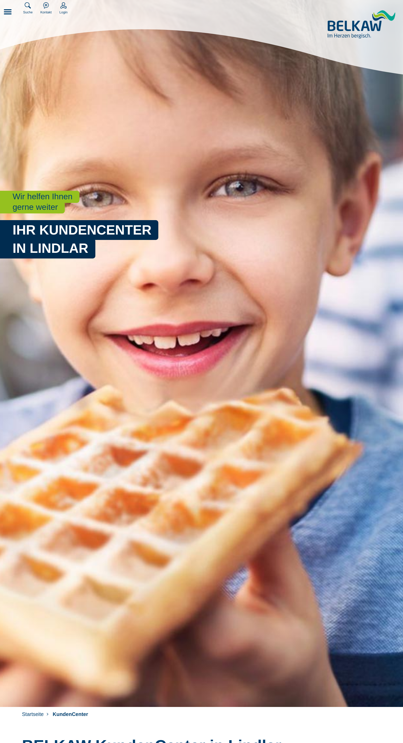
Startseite (33, 714)
